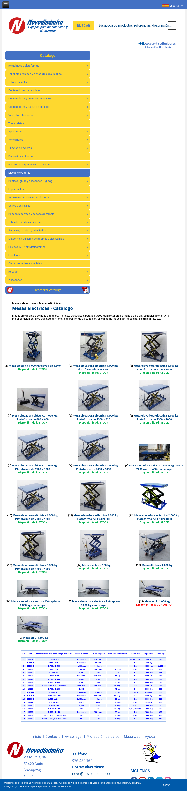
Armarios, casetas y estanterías (27, 230)
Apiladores (15, 131)
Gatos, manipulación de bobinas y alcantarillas (36, 238)
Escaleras (14, 255)
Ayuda (150, 736)
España (174, 5)
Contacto (52, 736)
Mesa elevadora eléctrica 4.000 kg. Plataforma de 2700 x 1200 (35, 517)
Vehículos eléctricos (20, 115)
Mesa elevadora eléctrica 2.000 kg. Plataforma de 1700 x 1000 (35, 467)
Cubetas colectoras (20, 148)
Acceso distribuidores (160, 44)
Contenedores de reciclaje (24, 90)
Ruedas (13, 271)
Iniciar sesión (150, 47)
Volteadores (15, 139)
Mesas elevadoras (19, 172)
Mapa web (132, 736)
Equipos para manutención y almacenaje (48, 28)
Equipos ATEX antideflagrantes (26, 246)
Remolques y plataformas (23, 65)
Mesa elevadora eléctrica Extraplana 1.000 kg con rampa (35, 603)
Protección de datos (103, 736)
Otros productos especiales (25, 263)
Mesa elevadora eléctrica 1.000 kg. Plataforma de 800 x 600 (35, 417)
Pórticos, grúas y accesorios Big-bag (30, 181)
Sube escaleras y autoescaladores (28, 197)
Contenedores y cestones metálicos (29, 98)
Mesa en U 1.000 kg (157, 601)
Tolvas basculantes (19, 82)
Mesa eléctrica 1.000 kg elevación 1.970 (35, 365)
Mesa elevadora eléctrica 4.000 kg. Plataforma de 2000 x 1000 (95, 467)
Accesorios (15, 279)
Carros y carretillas (19, 205)
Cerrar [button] (166, 784)
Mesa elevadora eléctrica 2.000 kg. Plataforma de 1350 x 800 (96, 517)
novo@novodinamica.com (93, 773)
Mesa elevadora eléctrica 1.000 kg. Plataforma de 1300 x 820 (95, 417)
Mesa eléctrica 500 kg (96, 565)
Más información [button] (61, 786)
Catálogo (47, 55)
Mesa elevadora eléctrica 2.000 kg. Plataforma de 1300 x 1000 (156, 417)
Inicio (36, 736)
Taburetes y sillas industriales (25, 222)
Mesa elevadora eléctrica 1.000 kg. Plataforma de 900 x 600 (95, 367)
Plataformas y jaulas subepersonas (29, 164)
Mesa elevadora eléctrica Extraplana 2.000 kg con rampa (96, 603)
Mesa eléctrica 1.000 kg (157, 565)
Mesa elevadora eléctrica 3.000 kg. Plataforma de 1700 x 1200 (35, 567)
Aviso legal (73, 736)
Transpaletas (16, 123)
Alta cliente (165, 47)
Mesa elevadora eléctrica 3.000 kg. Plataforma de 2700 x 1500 (156, 367)
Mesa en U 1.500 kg (35, 637)
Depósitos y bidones (20, 156)
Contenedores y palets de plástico (28, 106)
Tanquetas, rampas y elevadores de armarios (35, 73)
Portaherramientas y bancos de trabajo (31, 213)
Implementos (16, 189)
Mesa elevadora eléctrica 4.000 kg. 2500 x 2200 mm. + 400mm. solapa (156, 467)
